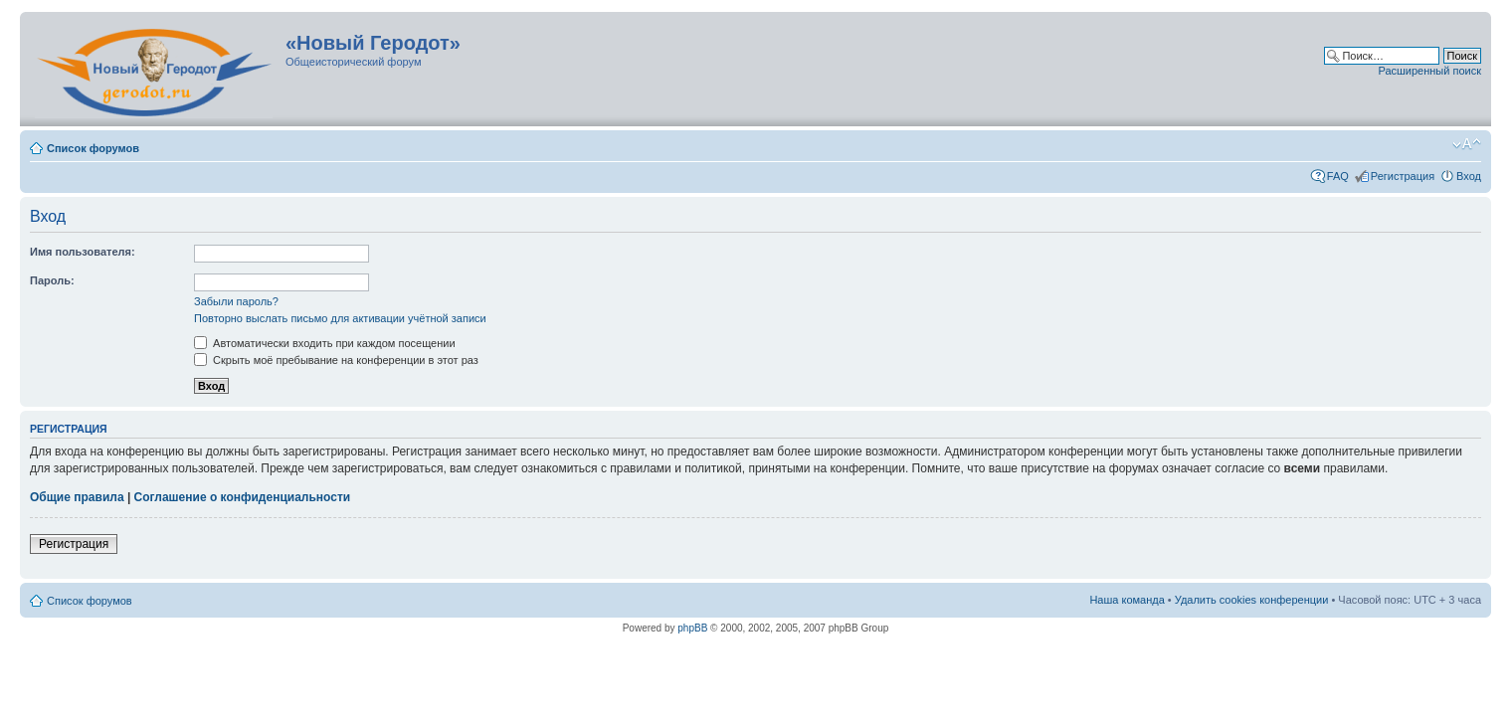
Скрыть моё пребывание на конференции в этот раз (336, 360)
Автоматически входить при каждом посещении (325, 343)
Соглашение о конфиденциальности (242, 497)
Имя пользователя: (82, 252)
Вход (1468, 176)
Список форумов (93, 148)
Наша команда (1126, 600)
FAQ (1338, 176)
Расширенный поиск (1429, 71)
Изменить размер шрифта (1466, 144)
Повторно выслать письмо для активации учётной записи (340, 318)
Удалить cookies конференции (1252, 600)
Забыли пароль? (236, 301)
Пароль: (52, 280)
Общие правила (77, 497)
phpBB (692, 628)
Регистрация (1402, 176)
